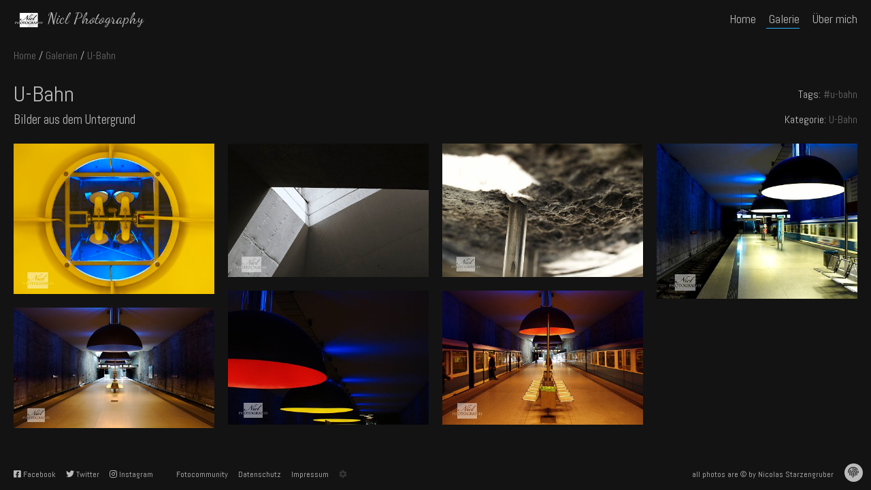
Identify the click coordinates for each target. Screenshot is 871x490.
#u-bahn (840, 94)
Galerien (62, 55)
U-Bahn (101, 55)
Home (25, 55)
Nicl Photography (95, 18)
